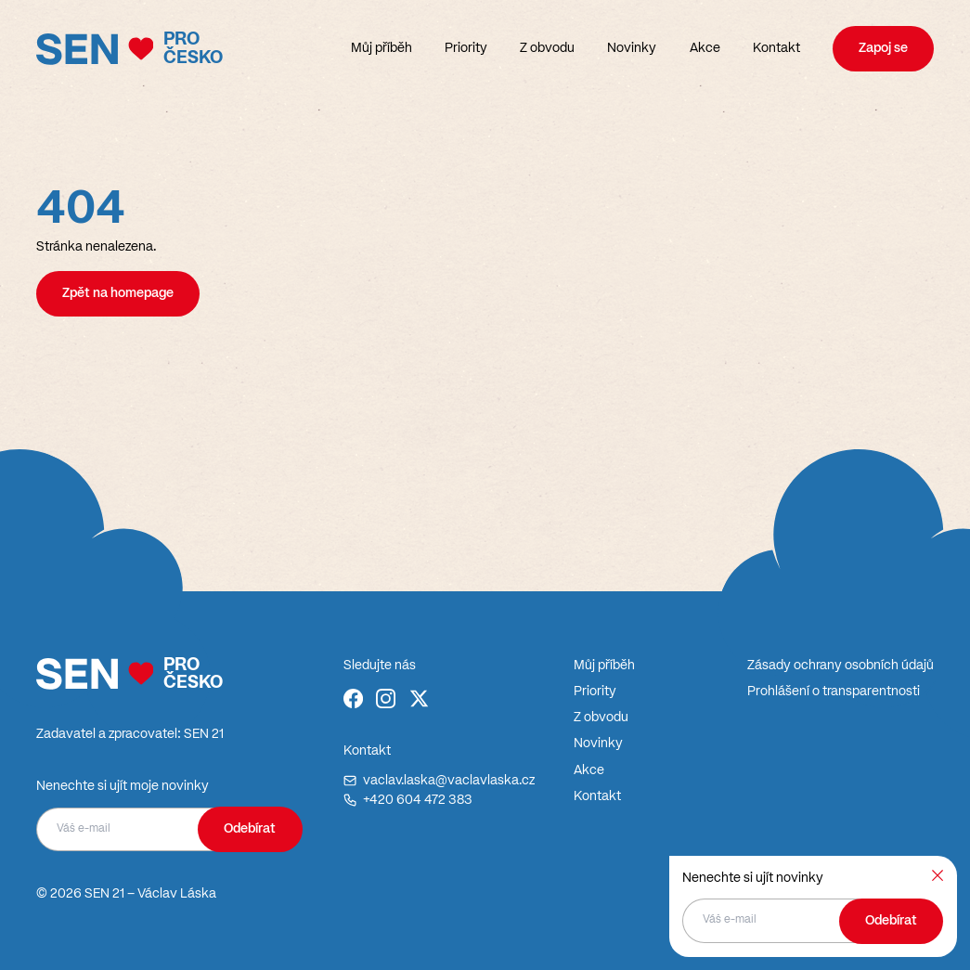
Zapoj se (883, 48)
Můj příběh (381, 48)
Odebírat (250, 828)
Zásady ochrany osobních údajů (840, 665)
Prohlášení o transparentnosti (833, 691)
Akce (705, 48)
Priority (466, 48)
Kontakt (776, 48)
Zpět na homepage (118, 293)
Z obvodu (547, 48)
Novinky (631, 48)
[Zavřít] (937, 875)
